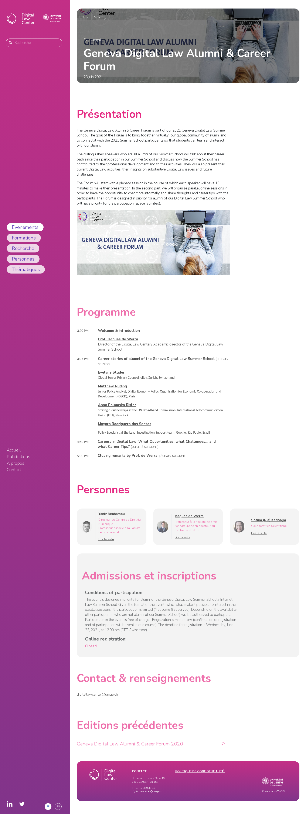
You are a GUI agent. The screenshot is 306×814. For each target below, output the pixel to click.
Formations (24, 238)
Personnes (23, 259)
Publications (18, 457)
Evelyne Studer (111, 377)
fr (48, 806)
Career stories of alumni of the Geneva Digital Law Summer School (156, 363)
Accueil (14, 450)
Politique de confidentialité (200, 771)
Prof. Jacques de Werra (118, 344)
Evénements (25, 227)
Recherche (23, 248)
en (58, 806)
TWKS (281, 791)
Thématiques (26, 269)
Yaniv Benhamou (111, 518)
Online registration (105, 644)
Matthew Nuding (112, 391)
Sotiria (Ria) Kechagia (268, 525)
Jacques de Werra (189, 521)
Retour (98, 17)
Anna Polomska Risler (117, 410)
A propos (15, 463)
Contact (14, 470)
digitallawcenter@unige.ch (97, 699)
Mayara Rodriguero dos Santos (124, 428)
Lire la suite (106, 544)
